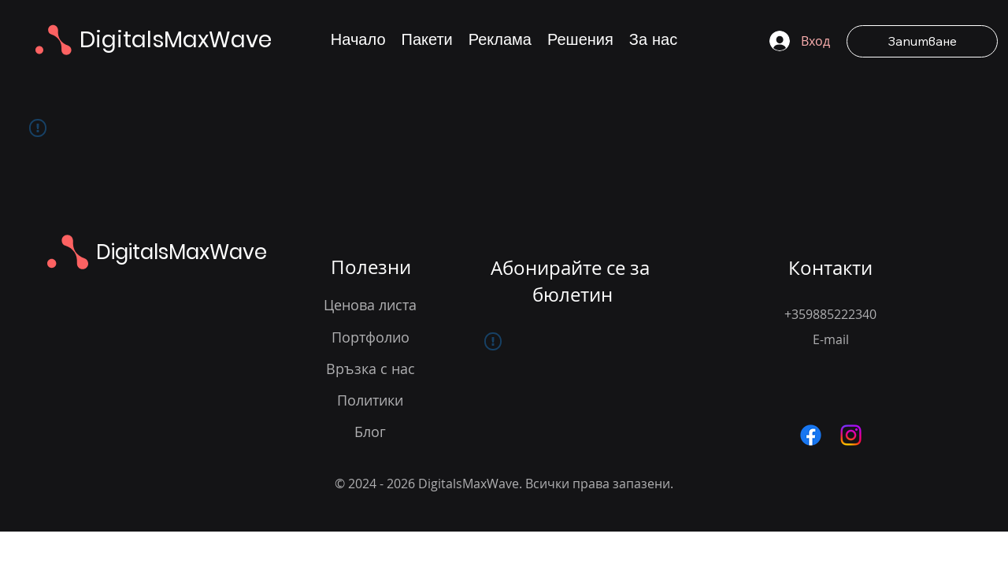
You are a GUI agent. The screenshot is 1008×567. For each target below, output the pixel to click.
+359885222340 (830, 314)
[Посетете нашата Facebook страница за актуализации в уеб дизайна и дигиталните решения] (811, 435)
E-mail (831, 339)
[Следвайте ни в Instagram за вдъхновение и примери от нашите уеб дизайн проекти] (851, 435)
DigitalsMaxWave (176, 39)
